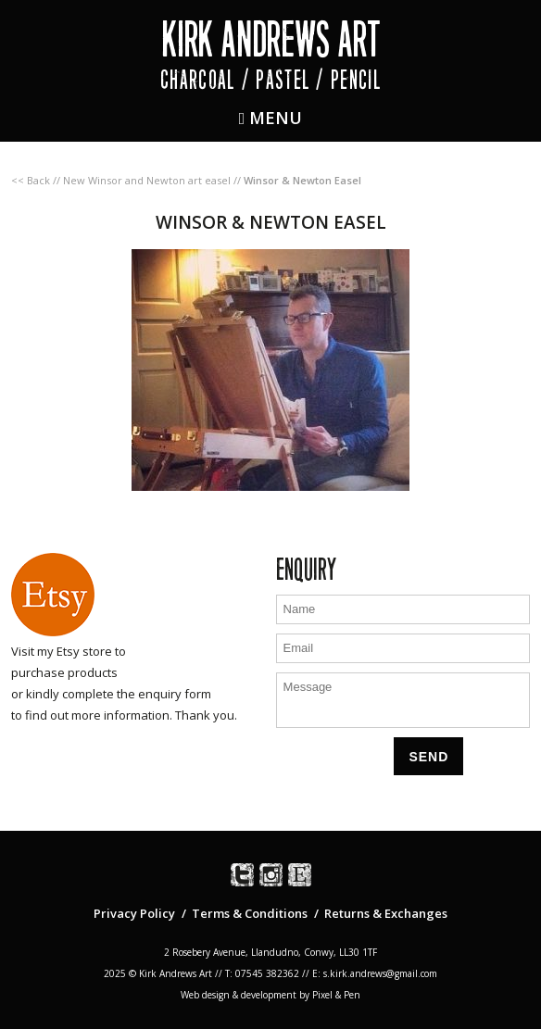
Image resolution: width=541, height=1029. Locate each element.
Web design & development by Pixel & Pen (270, 994)
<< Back (30, 180)
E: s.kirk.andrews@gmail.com (374, 973)
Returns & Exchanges (385, 913)
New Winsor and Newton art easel (147, 180)
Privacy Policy (134, 913)
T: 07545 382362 (262, 973)
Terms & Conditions (250, 913)
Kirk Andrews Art (271, 39)
